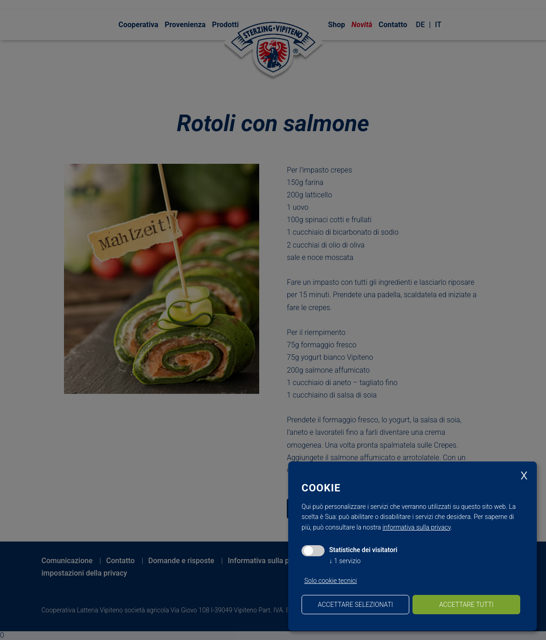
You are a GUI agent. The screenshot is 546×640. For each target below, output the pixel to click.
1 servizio (344, 561)
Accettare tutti (466, 604)
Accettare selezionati (355, 604)
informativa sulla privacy (417, 527)
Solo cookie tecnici (330, 580)
